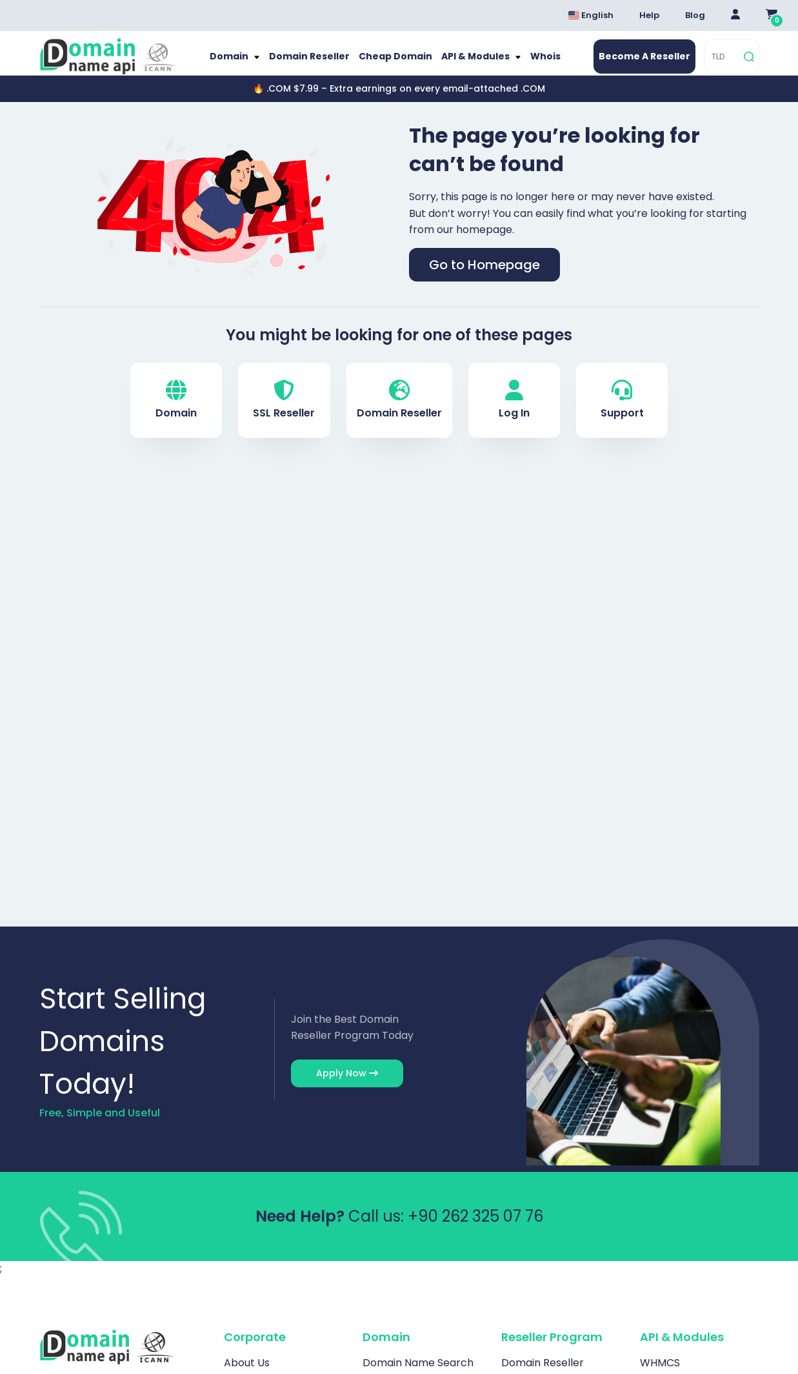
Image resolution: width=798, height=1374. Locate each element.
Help (649, 15)
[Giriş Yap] (735, 15)
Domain (241, 63)
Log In (514, 413)
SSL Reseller (284, 413)
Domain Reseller (315, 63)
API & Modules (470, 63)
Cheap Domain (395, 63)
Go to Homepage (484, 278)
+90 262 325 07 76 (475, 1228)
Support (622, 413)
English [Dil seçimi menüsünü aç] (590, 15)
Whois (534, 63)
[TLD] (722, 63)
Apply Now (347, 1086)
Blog (695, 15)
